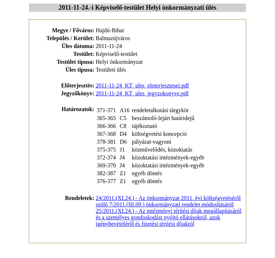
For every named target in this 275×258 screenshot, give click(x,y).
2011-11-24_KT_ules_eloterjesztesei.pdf (142, 85)
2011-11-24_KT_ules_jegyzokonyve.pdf (142, 93)
